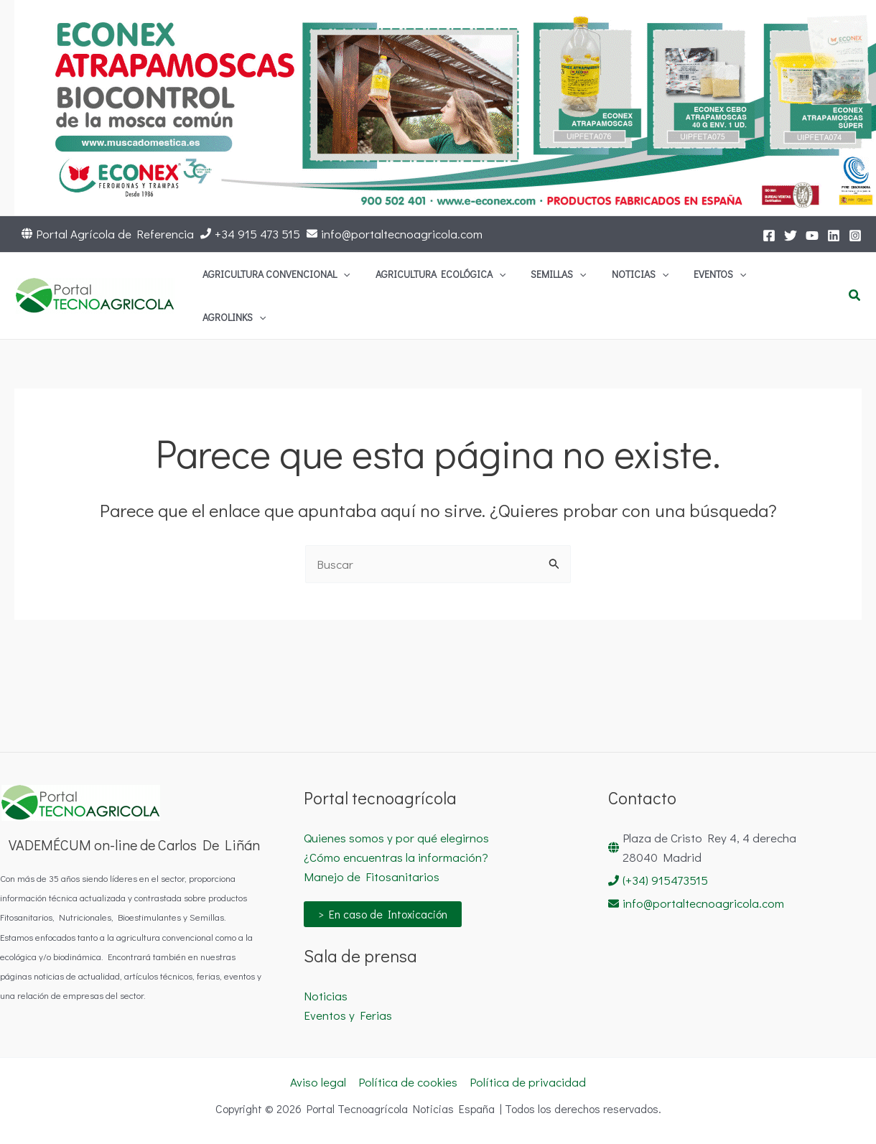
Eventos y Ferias (348, 1015)
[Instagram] (855, 235)
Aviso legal (318, 1082)
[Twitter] (790, 235)
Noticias (326, 995)
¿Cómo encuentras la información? (396, 857)
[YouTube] (812, 235)
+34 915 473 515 (257, 233)
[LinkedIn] (833, 235)
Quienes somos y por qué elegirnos (396, 837)
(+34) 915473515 (665, 880)
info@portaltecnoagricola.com (402, 233)
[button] (428, 282)
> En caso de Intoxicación (382, 913)
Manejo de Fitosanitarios (371, 876)
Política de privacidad (528, 1082)
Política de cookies (407, 1082)
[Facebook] (769, 235)
